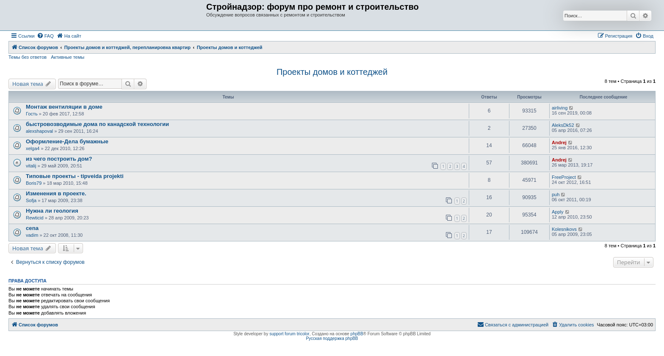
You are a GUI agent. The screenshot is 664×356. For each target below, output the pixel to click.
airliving (559, 107)
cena (32, 228)
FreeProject (564, 177)
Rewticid (35, 217)
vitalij (31, 165)
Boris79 (34, 183)
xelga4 (32, 148)
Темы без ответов (27, 57)
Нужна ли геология (52, 211)
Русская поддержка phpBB (332, 338)
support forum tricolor (289, 333)
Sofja (31, 200)
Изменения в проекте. (56, 193)
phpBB (357, 333)
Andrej (559, 142)
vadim (32, 235)
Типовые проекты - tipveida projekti (75, 176)
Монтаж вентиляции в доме (64, 107)
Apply (558, 211)
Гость (32, 113)
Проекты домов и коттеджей (332, 72)
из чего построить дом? (59, 159)
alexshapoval (39, 131)
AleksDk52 (563, 125)
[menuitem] (45, 36)
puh (555, 194)
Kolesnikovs (564, 229)
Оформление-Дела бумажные (67, 141)
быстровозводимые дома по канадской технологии (97, 124)
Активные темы (67, 57)
